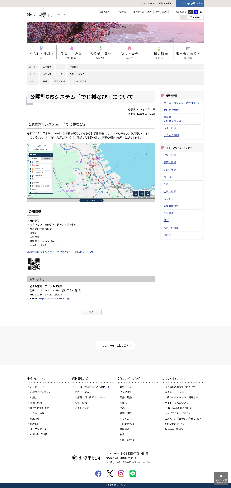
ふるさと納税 (37, 413)
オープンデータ (38, 429)
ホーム (32, 67)
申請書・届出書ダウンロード (90, 397)
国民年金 (169, 213)
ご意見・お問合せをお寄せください (184, 418)
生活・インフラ (77, 74)
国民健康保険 (171, 205)
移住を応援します (39, 408)
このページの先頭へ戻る (221, 481)
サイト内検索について (176, 402)
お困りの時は (171, 227)
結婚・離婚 (170, 169)
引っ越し (169, 176)
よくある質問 (171, 135)
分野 (60, 74)
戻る (91, 312)
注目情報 (74, 67)
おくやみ (169, 198)
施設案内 (34, 423)
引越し (123, 402)
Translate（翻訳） (174, 429)
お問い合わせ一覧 (174, 423)
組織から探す (165, 3)
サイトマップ (148, 3)
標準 (157, 11)
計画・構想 (36, 402)
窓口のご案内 (171, 110)
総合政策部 (59, 81)
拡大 (149, 11)
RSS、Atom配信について (178, 408)
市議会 (33, 397)
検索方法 (200, 3)
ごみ (166, 184)
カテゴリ (47, 67)
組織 (45, 81)
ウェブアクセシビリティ (178, 413)
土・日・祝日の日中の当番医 (181, 102)
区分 (60, 67)
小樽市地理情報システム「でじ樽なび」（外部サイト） (60, 252)
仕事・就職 (170, 191)
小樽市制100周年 (39, 434)
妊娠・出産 (170, 155)
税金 (166, 220)
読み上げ (105, 11)
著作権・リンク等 (174, 392)
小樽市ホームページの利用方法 (181, 397)
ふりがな (121, 11)
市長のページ (37, 387)
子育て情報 (170, 162)
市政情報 (34, 418)
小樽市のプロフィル (40, 392)
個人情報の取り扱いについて (180, 387)
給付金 (167, 235)
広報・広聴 (170, 128)
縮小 (164, 11)
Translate (195, 17)
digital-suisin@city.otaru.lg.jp (55, 298)
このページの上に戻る (115, 345)
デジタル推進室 (79, 81)
